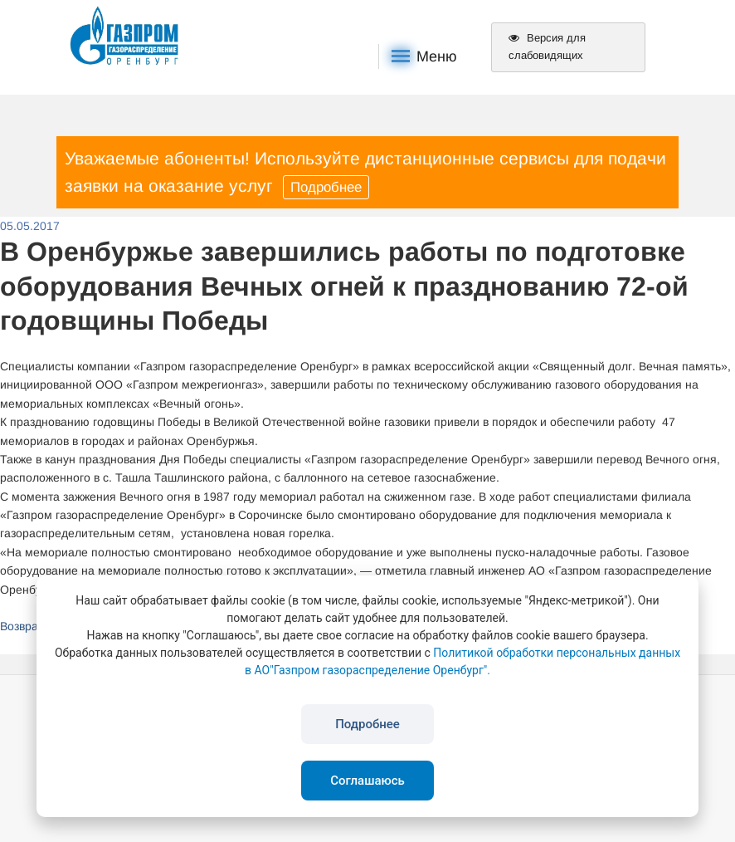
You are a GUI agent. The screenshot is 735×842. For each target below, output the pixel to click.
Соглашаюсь (367, 780)
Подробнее (326, 187)
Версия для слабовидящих (547, 46)
